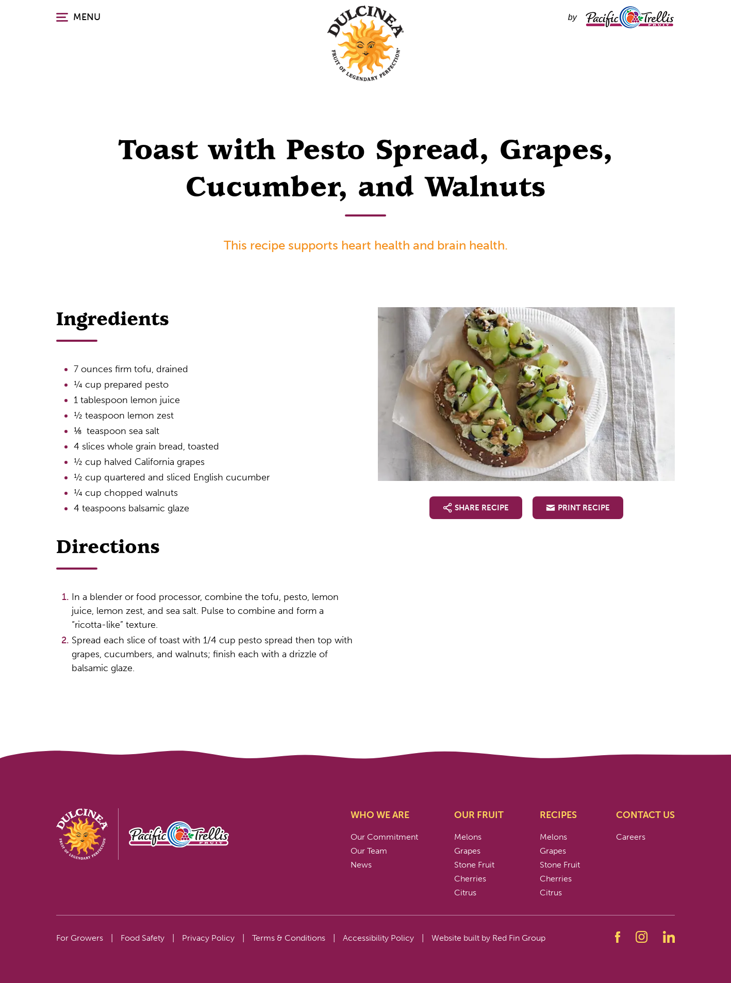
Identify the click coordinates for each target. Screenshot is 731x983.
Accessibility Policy (378, 938)
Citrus (465, 892)
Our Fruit (479, 815)
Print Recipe (578, 507)
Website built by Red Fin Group (488, 938)
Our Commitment (384, 837)
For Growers (79, 938)
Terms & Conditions (288, 938)
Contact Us (645, 815)
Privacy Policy (208, 938)
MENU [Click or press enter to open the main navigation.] (78, 17)
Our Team (369, 851)
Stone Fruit (474, 865)
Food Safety (142, 938)
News (361, 865)
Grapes (467, 851)
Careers (630, 837)
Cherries (470, 879)
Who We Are (380, 815)
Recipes (558, 815)
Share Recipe (476, 508)
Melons (467, 837)
